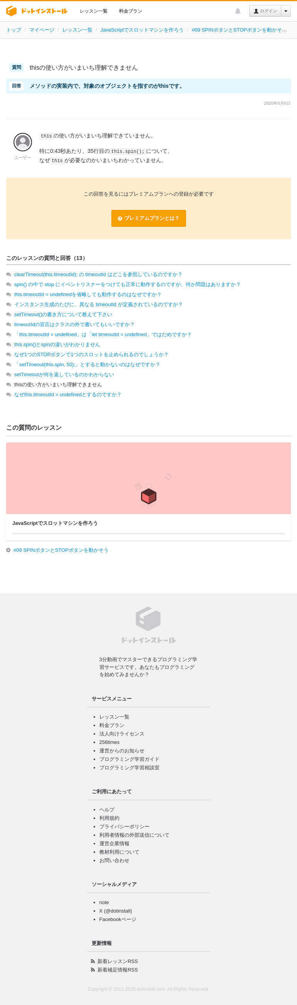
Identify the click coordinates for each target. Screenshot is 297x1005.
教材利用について (119, 852)
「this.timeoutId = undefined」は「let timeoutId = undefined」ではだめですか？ (103, 334)
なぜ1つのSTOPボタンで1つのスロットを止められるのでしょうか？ (91, 354)
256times (109, 742)
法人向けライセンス (121, 734)
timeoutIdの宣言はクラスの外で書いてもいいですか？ (74, 324)
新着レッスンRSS (117, 961)
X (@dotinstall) (115, 911)
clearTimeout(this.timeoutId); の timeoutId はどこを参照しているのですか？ (98, 274)
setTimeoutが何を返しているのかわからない (64, 374)
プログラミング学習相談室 (129, 767)
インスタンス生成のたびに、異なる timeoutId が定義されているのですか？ (98, 304)
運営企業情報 (114, 843)
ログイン (265, 11)
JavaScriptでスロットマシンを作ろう (142, 30)
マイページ (41, 30)
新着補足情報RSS (117, 970)
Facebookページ (117, 919)
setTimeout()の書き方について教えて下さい (63, 314)
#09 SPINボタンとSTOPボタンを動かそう (239, 30)
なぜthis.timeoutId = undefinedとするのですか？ (68, 394)
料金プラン (130, 11)
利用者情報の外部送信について (134, 835)
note (104, 902)
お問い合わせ (114, 860)
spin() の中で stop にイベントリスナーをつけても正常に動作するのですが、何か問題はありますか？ (127, 284)
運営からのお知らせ (121, 751)
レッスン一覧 (93, 11)
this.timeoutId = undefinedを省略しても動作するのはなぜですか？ (88, 294)
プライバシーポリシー (124, 826)
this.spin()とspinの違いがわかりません (57, 344)
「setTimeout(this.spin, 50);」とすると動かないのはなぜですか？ (87, 364)
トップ (13, 30)
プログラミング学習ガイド (129, 759)
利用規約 (109, 818)
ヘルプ (106, 809)
